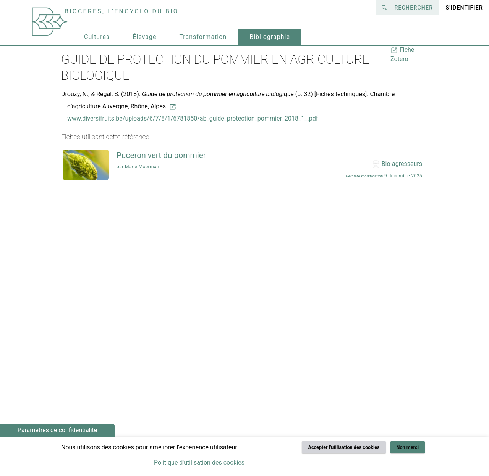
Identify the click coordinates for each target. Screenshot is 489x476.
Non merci (408, 447)
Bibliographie (269, 36)
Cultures (97, 36)
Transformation (203, 36)
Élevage (144, 36)
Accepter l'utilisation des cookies (343, 447)
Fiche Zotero (402, 54)
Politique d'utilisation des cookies (199, 462)
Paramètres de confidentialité (57, 430)
